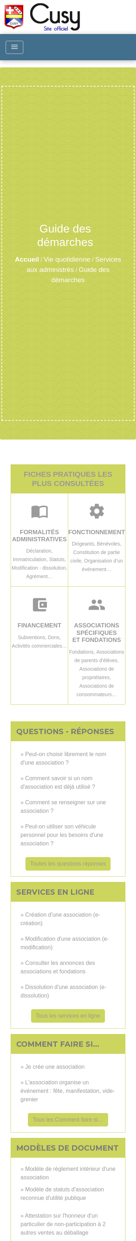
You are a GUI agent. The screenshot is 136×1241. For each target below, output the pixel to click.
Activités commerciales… (39, 646)
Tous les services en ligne (68, 1016)
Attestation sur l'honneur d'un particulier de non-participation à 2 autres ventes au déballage (63, 1224)
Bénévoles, (109, 544)
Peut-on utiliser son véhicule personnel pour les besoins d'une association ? (61, 834)
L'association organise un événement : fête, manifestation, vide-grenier (67, 1090)
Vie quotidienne (67, 259)
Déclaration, (39, 551)
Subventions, (33, 637)
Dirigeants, (84, 544)
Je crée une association (54, 1067)
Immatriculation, (31, 559)
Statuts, (57, 559)
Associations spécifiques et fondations (96, 632)
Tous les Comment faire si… (67, 1120)
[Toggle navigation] (14, 47)
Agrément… (39, 576)
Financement (39, 625)
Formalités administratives (39, 536)
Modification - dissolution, (39, 568)
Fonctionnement (96, 532)
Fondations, (82, 652)
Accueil (27, 259)
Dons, (54, 637)
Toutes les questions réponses (68, 864)
